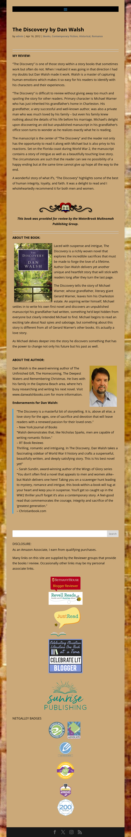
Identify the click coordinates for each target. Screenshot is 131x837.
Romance (97, 36)
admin (19, 36)
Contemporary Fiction (65, 36)
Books (46, 36)
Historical (84, 36)
